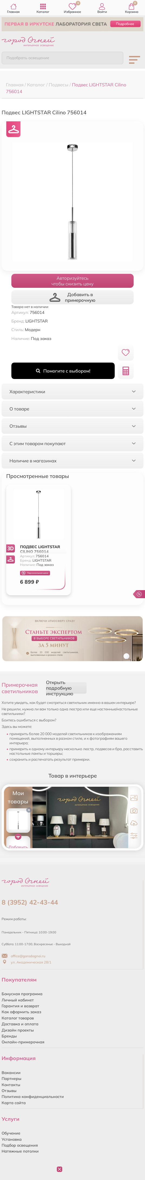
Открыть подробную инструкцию (59, 688)
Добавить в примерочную (72, 297)
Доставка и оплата (20, 1024)
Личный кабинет (18, 1000)
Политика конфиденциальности (33, 1096)
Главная (13, 8)
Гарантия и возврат (20, 1006)
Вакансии (11, 1072)
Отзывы (9, 1090)
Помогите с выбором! (63, 371)
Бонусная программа (22, 993)
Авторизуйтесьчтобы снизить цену (72, 280)
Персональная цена (35, 573)
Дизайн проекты (18, 1030)
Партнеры (11, 1078)
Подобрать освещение (27, 57)
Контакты (11, 1084)
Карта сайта (14, 1102)
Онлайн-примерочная (23, 1042)
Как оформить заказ (21, 1011)
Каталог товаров (18, 1018)
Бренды (9, 1036)
